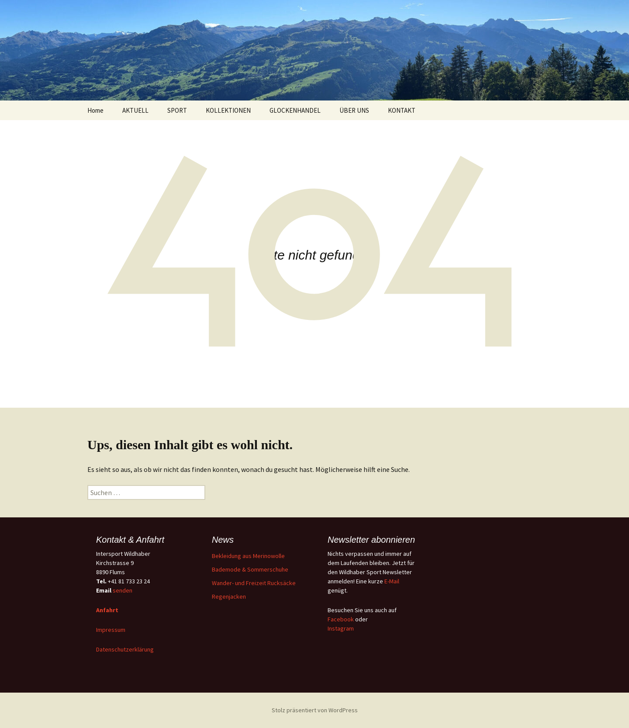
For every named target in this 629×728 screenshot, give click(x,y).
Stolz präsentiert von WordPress (315, 710)
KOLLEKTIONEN (228, 110)
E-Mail (391, 581)
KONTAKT (401, 110)
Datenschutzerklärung (125, 649)
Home (95, 110)
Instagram (341, 628)
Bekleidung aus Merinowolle (248, 556)
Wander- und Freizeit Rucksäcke (254, 583)
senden (122, 590)
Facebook (341, 619)
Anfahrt (107, 610)
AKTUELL (135, 110)
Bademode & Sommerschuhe (250, 569)
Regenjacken (229, 596)
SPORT (177, 110)
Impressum (110, 630)
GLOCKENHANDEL (295, 110)
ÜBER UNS (354, 110)
